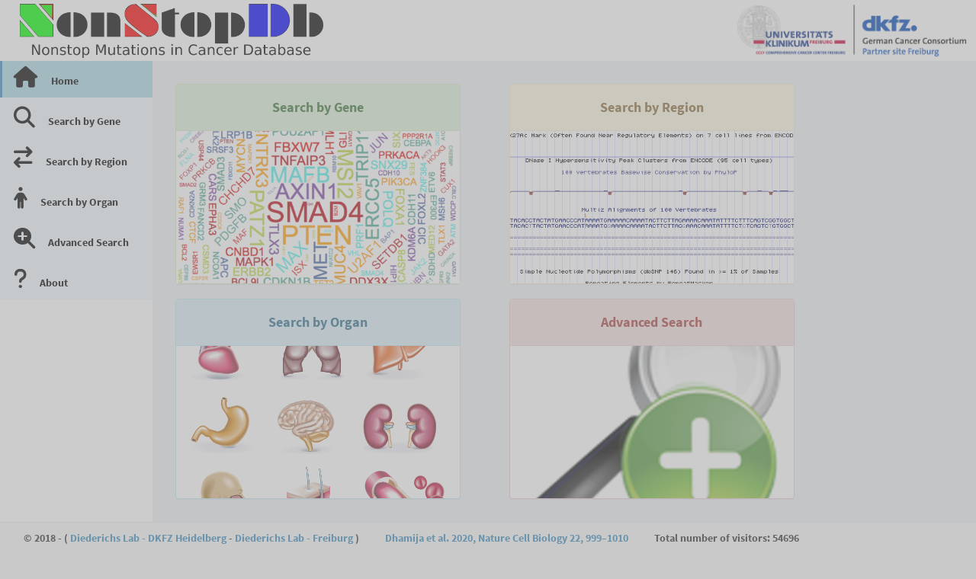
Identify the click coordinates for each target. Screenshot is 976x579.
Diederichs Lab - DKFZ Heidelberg (148, 538)
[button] (359, 32)
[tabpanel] (564, 76)
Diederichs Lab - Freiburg (294, 538)
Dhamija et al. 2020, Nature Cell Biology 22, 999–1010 (506, 538)
